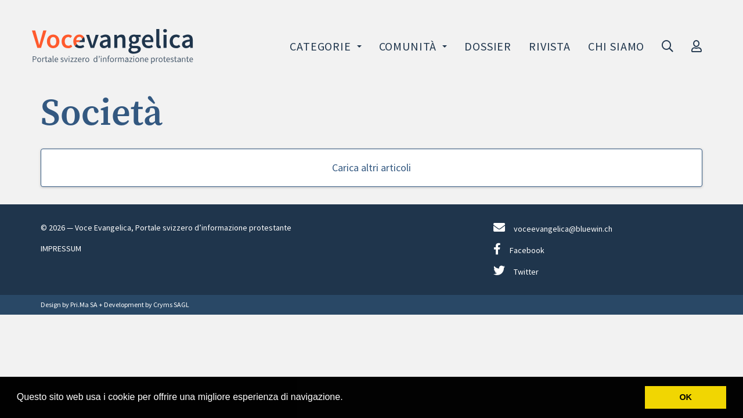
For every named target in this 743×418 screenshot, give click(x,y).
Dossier (487, 46)
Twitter (516, 271)
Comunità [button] (409, 46)
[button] (347, 398)
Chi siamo (616, 46)
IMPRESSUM (61, 248)
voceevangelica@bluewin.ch (552, 228)
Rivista (550, 46)
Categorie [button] (322, 46)
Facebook (518, 249)
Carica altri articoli (371, 167)
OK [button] (685, 397)
